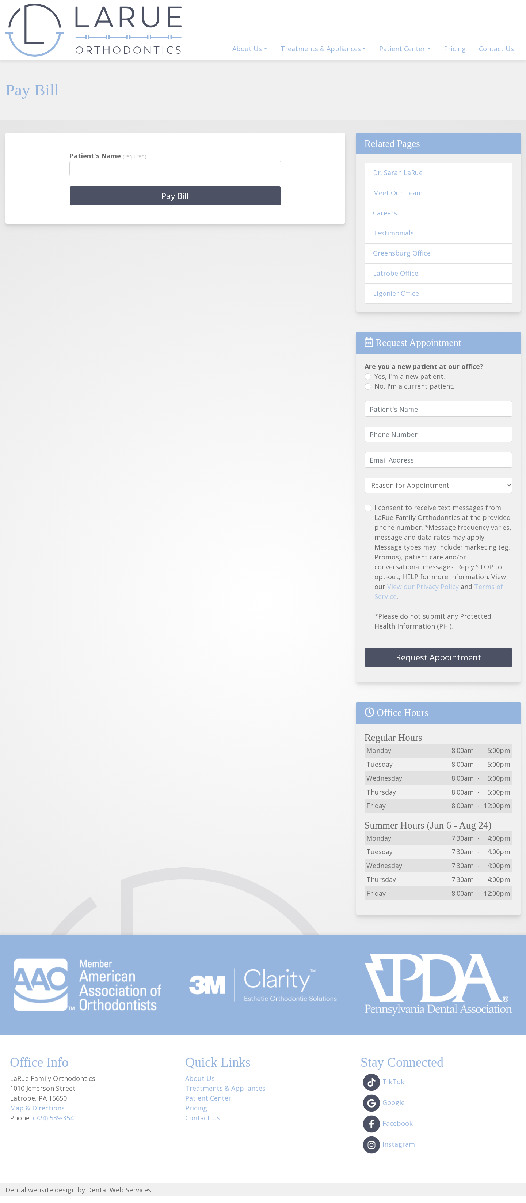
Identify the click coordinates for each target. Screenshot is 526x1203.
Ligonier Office (396, 299)
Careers (385, 219)
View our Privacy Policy (423, 593)
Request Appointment (328, 29)
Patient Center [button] (402, 55)
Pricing (455, 55)
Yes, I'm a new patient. (409, 382)
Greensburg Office (402, 259)
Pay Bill (449, 29)
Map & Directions (37, 1114)
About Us (200, 1085)
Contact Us (496, 55)
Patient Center (208, 1104)
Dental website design (40, 1196)
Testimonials (393, 239)
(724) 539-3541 (485, 10)
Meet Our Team (398, 199)
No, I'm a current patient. (414, 392)
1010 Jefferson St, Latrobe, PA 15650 (322, 9)
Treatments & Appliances (225, 1094)
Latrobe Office (395, 279)
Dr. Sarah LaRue (398, 179)
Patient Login (494, 29)
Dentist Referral (400, 29)
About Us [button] (247, 55)
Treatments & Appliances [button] (321, 55)
